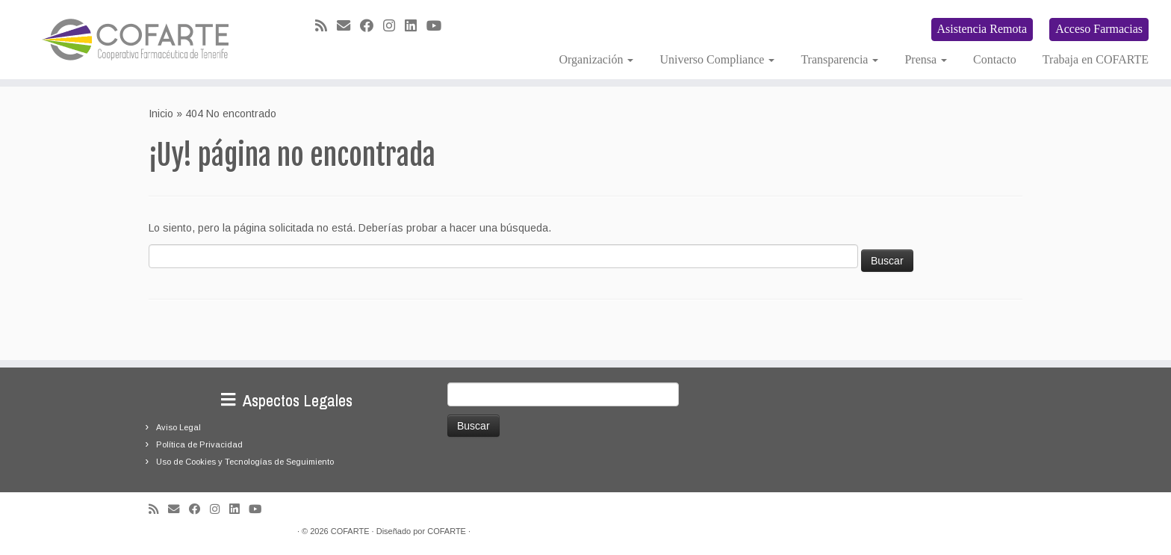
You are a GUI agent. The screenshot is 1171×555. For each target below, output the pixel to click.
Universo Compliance (716, 59)
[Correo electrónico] (348, 26)
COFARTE (350, 531)
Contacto (994, 59)
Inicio (161, 114)
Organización (596, 59)
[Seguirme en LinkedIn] (415, 26)
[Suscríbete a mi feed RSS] (326, 26)
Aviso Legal (178, 427)
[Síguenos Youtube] (438, 26)
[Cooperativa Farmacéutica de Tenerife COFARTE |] (135, 40)
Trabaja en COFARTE (1096, 59)
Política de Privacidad (199, 444)
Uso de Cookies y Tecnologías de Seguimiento (245, 461)
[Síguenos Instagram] (394, 26)
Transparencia (839, 59)
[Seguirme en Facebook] (371, 26)
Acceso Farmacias (1099, 28)
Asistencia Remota (982, 28)
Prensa (925, 59)
